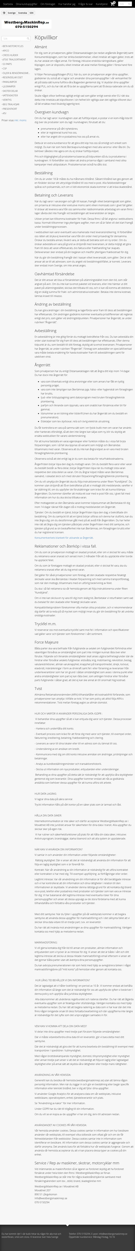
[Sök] (129, 4)
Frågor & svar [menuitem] (85, 4)
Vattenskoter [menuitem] (10, 95)
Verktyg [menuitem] (7, 99)
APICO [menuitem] (6, 50)
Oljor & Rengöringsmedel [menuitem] (17, 73)
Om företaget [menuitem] (48, 4)
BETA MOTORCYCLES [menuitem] (13, 46)
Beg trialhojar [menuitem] (11, 104)
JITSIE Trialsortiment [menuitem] (14, 59)
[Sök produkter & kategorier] (125, 4)
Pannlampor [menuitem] (10, 81)
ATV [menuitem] (4, 113)
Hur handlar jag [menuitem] (66, 4)
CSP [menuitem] (5, 68)
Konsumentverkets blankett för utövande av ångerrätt (64, 537)
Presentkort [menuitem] (10, 108)
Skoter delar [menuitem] (10, 90)
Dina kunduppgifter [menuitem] (26, 4)
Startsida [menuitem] (8, 4)
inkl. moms (20, 120)
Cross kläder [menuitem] (10, 55)
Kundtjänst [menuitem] (102, 4)
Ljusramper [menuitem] (9, 86)
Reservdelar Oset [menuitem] (13, 77)
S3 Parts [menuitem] (7, 64)
